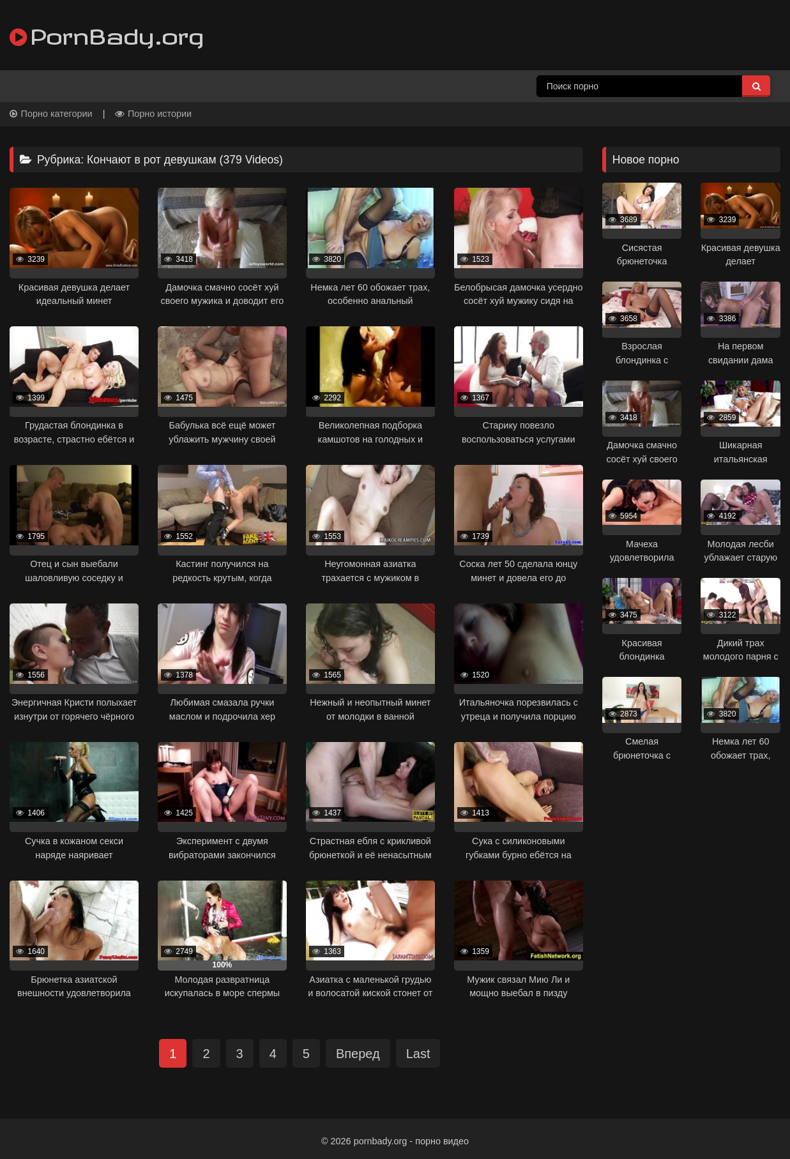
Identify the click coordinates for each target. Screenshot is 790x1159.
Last (418, 1054)
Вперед (358, 1054)
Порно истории (153, 114)
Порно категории (51, 114)
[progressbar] (74, 273)
